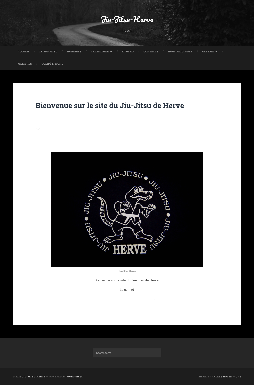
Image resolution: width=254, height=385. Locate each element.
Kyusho (128, 51)
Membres (25, 63)
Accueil (24, 51)
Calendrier (100, 51)
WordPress (75, 376)
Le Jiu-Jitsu (48, 51)
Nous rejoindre (180, 51)
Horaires (74, 51)
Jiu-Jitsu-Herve (127, 19)
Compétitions (52, 63)
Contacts (151, 51)
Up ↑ (238, 376)
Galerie (208, 51)
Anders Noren (222, 376)
